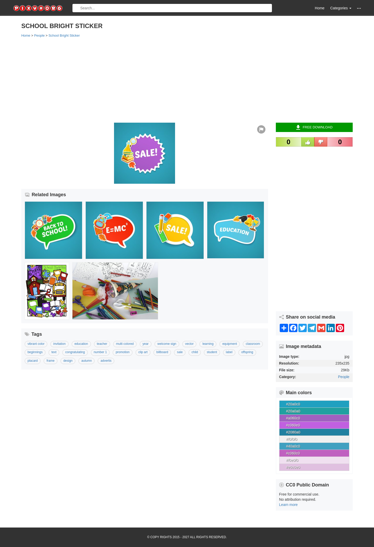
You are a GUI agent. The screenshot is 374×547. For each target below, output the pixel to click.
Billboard (162, 352)
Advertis (106, 361)
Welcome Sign (166, 344)
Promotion (122, 352)
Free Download (314, 127)
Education (81, 344)
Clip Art (143, 352)
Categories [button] (340, 8)
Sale (180, 352)
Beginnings (35, 352)
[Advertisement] (177, 79)
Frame (50, 361)
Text (53, 352)
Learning (207, 344)
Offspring (247, 352)
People (344, 377)
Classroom (253, 344)
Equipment (229, 344)
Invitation (59, 344)
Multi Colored (125, 344)
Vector (189, 344)
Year (146, 344)
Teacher (102, 344)
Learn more (288, 505)
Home (319, 8)
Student (212, 352)
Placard (33, 361)
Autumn (86, 361)
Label (229, 352)
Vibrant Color (36, 344)
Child (194, 352)
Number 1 (100, 352)
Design (67, 361)
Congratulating (75, 352)
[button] (359, 8)
